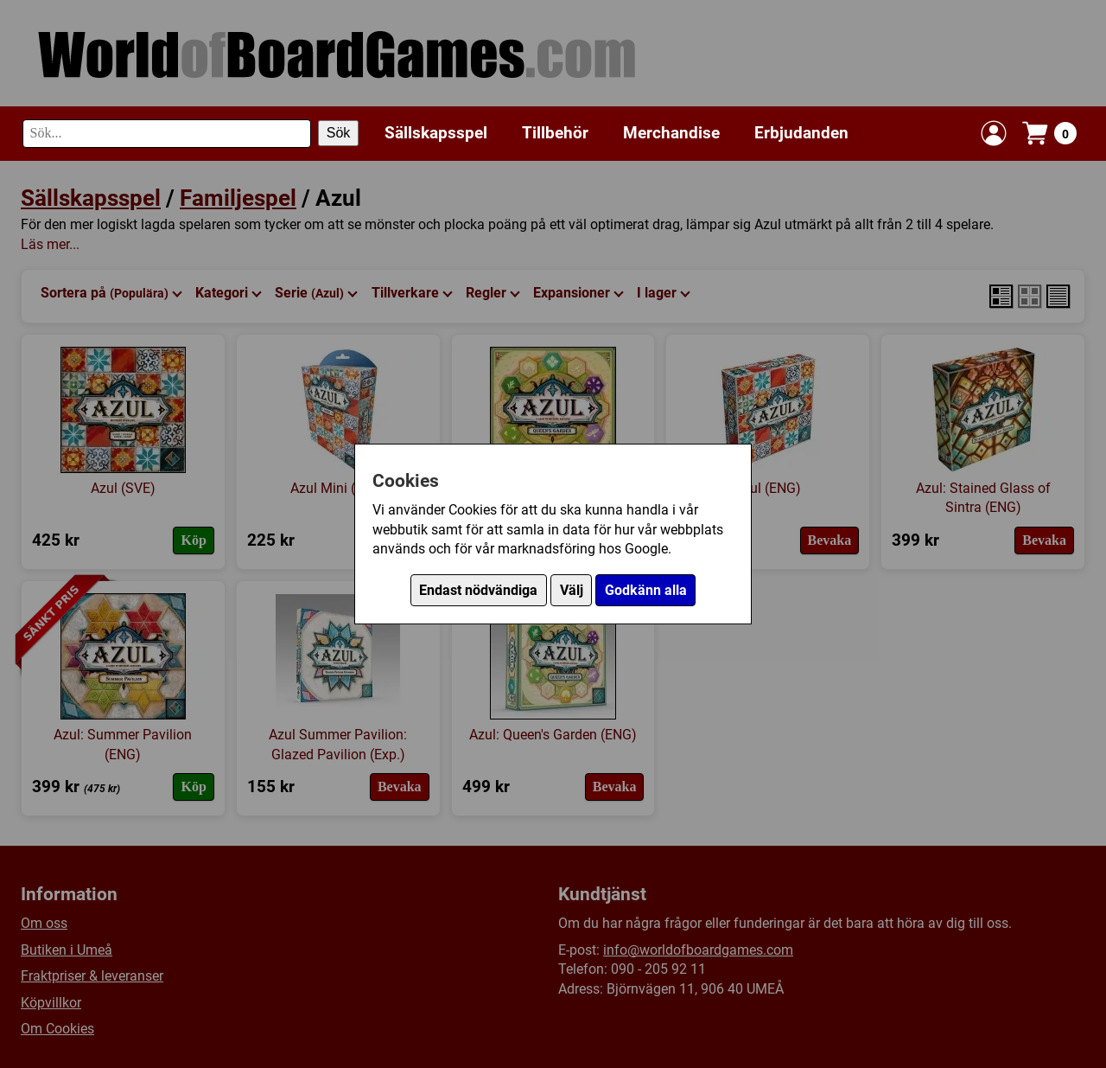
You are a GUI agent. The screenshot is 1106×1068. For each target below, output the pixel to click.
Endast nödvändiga (478, 590)
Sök (339, 132)
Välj (571, 590)
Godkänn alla (646, 590)
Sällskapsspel (436, 133)
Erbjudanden (801, 133)
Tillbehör (555, 133)
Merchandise (671, 133)
